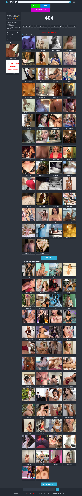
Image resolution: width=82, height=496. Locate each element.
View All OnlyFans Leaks (49, 484)
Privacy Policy (48, 493)
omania (11, 2)
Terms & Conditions (39, 493)
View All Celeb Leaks (49, 257)
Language (67, 493)
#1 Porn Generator (41, 9)
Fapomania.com (22, 493)
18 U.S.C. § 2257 (55, 493)
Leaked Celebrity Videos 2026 (49, 32)
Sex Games (36, 5)
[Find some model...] (39, 490)
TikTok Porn (45, 5)
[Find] (57, 489)
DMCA (32, 493)
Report (28, 493)
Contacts (62, 493)
